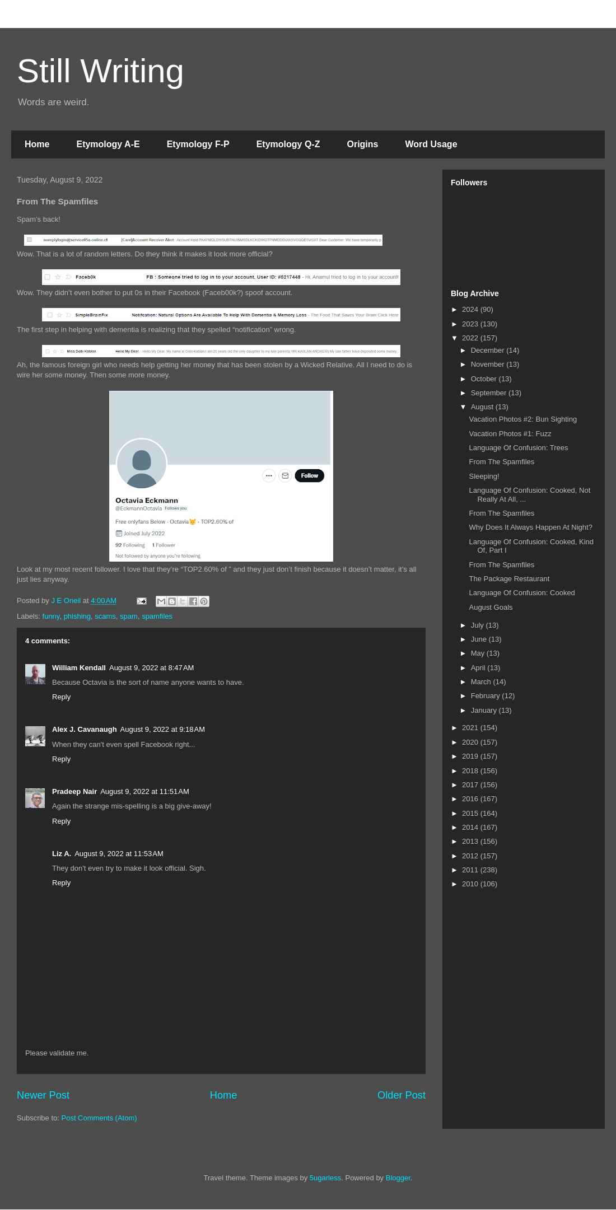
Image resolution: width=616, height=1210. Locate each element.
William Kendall (79, 668)
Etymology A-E (107, 144)
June (480, 639)
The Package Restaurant (509, 578)
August (483, 407)
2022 (471, 338)
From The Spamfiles (501, 461)
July (478, 625)
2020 (471, 742)
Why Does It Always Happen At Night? (530, 527)
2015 (471, 813)
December (489, 350)
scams (105, 616)
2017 (471, 785)
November (489, 364)
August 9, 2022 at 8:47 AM (151, 668)
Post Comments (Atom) (99, 1118)
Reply (61, 697)
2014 (471, 827)
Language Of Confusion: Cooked (522, 592)
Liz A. (61, 853)
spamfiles (157, 616)
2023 (471, 324)
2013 (471, 841)
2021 (471, 727)
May (479, 653)
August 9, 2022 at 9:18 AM (162, 729)
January (485, 710)
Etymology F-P (198, 144)
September (489, 393)
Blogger (398, 1178)
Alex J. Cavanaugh (84, 729)
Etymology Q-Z (288, 144)
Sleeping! (484, 476)
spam (129, 616)
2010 (471, 884)
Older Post (401, 1095)
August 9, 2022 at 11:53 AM (119, 853)
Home (37, 144)
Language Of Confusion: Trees (518, 447)
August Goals (490, 607)
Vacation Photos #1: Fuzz (510, 433)
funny (51, 616)
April (479, 668)
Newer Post (43, 1095)
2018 (471, 771)
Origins (362, 144)
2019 (471, 756)
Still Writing (100, 71)
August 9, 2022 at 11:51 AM (144, 791)
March (482, 682)
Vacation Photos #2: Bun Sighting (523, 419)
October (485, 379)
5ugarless (325, 1178)
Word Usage (431, 144)
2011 (471, 870)
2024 (471, 309)
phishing (77, 616)
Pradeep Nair (74, 791)
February (486, 696)
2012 (471, 856)
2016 (471, 799)
